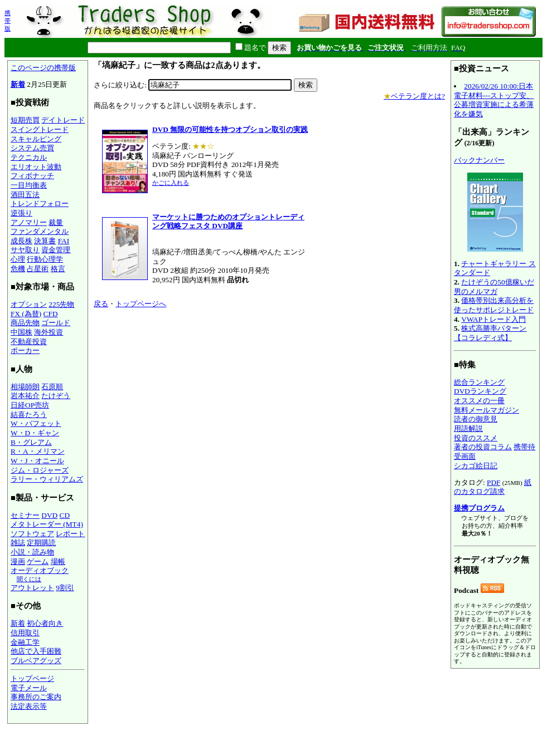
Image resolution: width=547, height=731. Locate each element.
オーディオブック (40, 570)
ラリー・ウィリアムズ (47, 479)
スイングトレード (40, 129)
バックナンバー (479, 160)
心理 (18, 259)
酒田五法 (25, 194)
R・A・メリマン (38, 451)
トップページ (32, 678)
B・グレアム (31, 442)
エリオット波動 (36, 167)
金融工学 (25, 642)
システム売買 (32, 148)
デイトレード (63, 120)
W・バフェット (36, 423)
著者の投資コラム (483, 447)
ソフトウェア (32, 533)
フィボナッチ (32, 175)
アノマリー (29, 222)
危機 (18, 268)
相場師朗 (25, 386)
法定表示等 (29, 706)
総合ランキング (479, 382)
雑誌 (18, 542)
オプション (29, 304)
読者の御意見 (475, 419)
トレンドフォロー (40, 203)
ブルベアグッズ (36, 660)
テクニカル (29, 157)
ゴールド (55, 322)
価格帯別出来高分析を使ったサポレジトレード (494, 305)
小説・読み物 (32, 552)
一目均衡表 (29, 185)
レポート (70, 533)
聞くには (29, 579)
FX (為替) (26, 314)
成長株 (21, 241)
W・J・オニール (37, 461)
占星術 (38, 268)
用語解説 (468, 428)
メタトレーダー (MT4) (47, 524)
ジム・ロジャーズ (40, 470)
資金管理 (55, 250)
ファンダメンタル (40, 231)
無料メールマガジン (486, 410)
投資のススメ (475, 438)
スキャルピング (36, 139)
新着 (18, 84)
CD (65, 515)
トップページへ (140, 304)
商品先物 (25, 322)
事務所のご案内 (36, 697)
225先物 (61, 304)
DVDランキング (480, 391)
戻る (101, 304)
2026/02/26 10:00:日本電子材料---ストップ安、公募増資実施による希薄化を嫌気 (494, 100)
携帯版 (7, 20)
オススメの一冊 (479, 400)
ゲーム (38, 561)
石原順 (52, 386)
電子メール (29, 688)
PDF (493, 482)
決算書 (45, 241)
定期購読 (41, 542)
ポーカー (25, 350)
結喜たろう (29, 414)
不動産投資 (29, 341)
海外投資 (48, 332)
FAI (64, 241)
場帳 (58, 561)
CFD (50, 314)
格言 (58, 268)
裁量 (56, 222)
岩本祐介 (25, 395)
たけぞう (55, 395)
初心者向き (45, 623)
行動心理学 (45, 259)
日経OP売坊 (30, 405)
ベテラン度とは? (414, 96)
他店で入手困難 (36, 651)
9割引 (65, 587)
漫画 (18, 561)
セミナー (25, 515)
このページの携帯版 (43, 67)
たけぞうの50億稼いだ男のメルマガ (494, 287)
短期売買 (25, 120)
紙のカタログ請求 (492, 487)
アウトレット (32, 587)
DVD (49, 515)
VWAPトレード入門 (493, 319)
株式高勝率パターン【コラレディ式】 (490, 333)
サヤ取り (25, 250)
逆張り (21, 213)
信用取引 (25, 633)
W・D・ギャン (35, 433)
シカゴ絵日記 (475, 466)
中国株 (21, 332)
